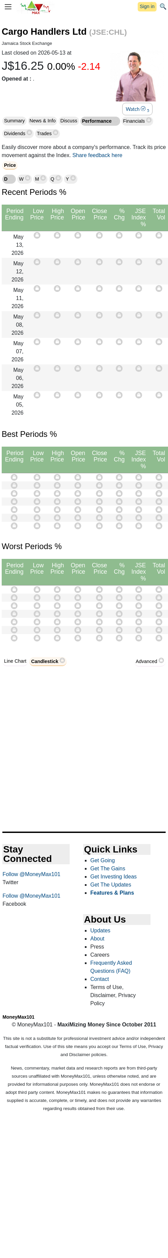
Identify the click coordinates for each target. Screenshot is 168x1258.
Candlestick (44, 661)
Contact (99, 979)
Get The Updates (110, 885)
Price (10, 165)
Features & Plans (112, 893)
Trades (45, 133)
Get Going (102, 860)
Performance (97, 121)
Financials (134, 121)
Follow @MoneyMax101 (31, 874)
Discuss (68, 120)
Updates (100, 930)
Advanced (146, 661)
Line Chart (15, 661)
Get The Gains (107, 868)
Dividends (15, 133)
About (97, 938)
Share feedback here (97, 155)
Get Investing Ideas (113, 876)
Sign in (147, 6)
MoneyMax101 (18, 1017)
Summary (14, 120)
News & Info (43, 120)
